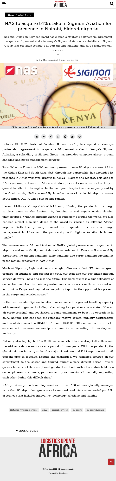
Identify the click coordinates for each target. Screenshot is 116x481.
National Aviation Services (24, 409)
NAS (44, 409)
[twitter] (43, 136)
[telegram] (65, 136)
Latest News (24, 15)
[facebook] (50, 136)
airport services (60, 409)
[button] (58, 56)
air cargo (77, 409)
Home (11, 15)
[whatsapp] (58, 136)
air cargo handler (95, 409)
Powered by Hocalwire (58, 473)
